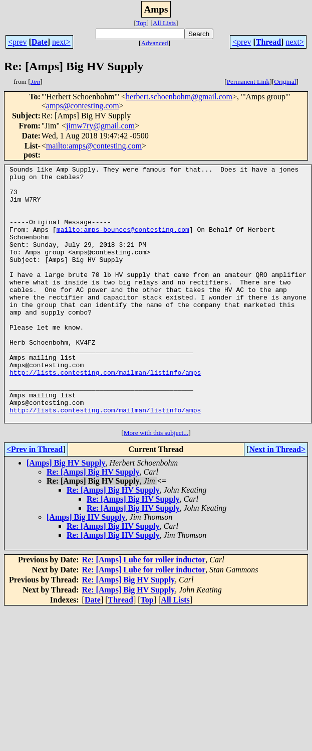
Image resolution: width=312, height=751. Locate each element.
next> (61, 42)
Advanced (154, 43)
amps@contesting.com (82, 105)
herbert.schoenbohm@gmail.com (179, 96)
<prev (17, 42)
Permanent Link (248, 81)
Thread (268, 42)
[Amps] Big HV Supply (66, 514)
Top (141, 23)
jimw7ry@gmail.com (100, 125)
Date (40, 42)
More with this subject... (156, 484)
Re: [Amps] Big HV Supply (93, 523)
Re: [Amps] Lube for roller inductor (144, 611)
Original (285, 81)
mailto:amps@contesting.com (94, 145)
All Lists (164, 23)
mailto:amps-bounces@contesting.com (123, 242)
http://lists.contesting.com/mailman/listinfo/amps (105, 414)
